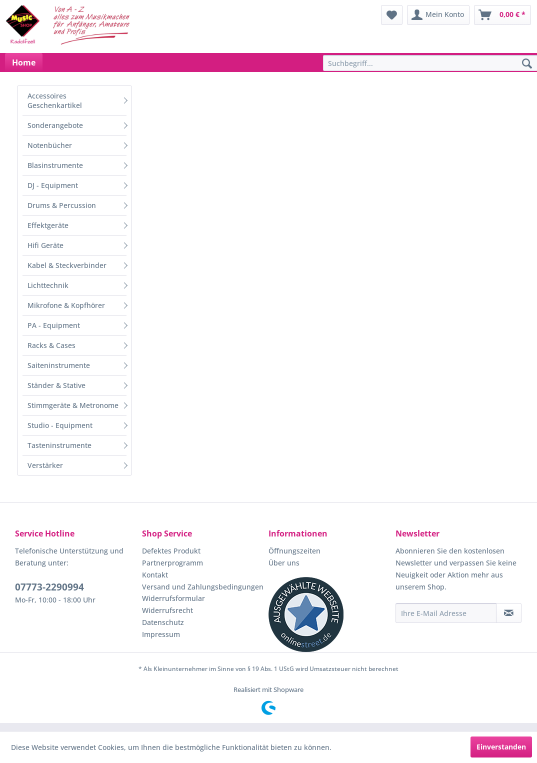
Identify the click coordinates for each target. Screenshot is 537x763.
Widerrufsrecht (167, 610)
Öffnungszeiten (294, 551)
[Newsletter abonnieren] (509, 613)
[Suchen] (527, 64)
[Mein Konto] (438, 15)
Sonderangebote (55, 125)
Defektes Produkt (171, 551)
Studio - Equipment (60, 425)
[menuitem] (391, 15)
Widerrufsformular (173, 598)
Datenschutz (163, 622)
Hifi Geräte (46, 245)
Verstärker (45, 465)
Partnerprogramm (172, 563)
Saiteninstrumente (59, 365)
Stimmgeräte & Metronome (73, 405)
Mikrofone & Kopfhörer (66, 305)
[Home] (23, 62)
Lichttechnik (48, 285)
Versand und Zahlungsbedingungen (203, 587)
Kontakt (155, 575)
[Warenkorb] (502, 15)
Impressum (161, 634)
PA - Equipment (54, 325)
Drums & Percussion (62, 205)
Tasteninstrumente (60, 445)
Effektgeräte (48, 225)
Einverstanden (501, 747)
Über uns (284, 563)
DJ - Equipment (53, 185)
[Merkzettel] (391, 15)
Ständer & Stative (57, 385)
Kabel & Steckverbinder (67, 265)
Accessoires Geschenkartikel (55, 100)
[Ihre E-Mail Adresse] (446, 613)
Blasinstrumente (55, 165)
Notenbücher (50, 145)
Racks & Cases (52, 345)
